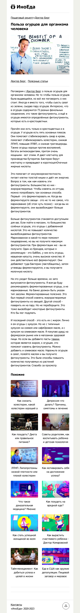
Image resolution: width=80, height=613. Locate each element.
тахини (55, 339)
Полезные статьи (38, 81)
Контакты (16, 604)
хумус (61, 331)
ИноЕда (23, 6)
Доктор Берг (18, 81)
